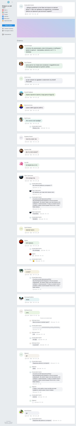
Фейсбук (5, 16)
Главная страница (7, 28)
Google (5, 12)
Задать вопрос (8, 25)
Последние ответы (7, 31)
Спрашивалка (6, 34)
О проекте (8, 421)
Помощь (11, 422)
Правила (6, 422)
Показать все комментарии (46, 318)
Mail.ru (4, 10)
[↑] (33, 14)
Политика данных (8, 423)
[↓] (35, 14)
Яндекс (5, 14)
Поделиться (37, 14)
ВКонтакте (5, 18)
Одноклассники (7, 20)
